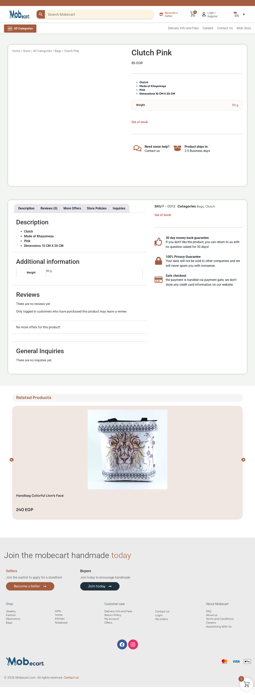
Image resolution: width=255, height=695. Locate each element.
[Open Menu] (20, 28)
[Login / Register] (204, 14)
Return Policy (112, 615)
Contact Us (225, 28)
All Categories (42, 51)
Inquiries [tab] (119, 208)
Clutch (210, 206)
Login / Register (212, 14)
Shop (9, 604)
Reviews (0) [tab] (49, 208)
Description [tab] (26, 208)
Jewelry (11, 611)
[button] (239, 14)
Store (26, 51)
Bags (58, 51)
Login (159, 615)
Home (16, 51)
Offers (108, 622)
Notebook (61, 622)
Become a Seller (171, 14)
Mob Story (244, 28)
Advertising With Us (219, 626)
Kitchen (60, 618)
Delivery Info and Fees (183, 28)
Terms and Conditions (220, 619)
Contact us (71, 677)
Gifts (58, 611)
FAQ (208, 611)
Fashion (11, 615)
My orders (161, 619)
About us (211, 615)
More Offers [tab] (72, 208)
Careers (208, 28)
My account (111, 619)
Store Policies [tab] (97, 208)
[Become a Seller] (161, 14)
